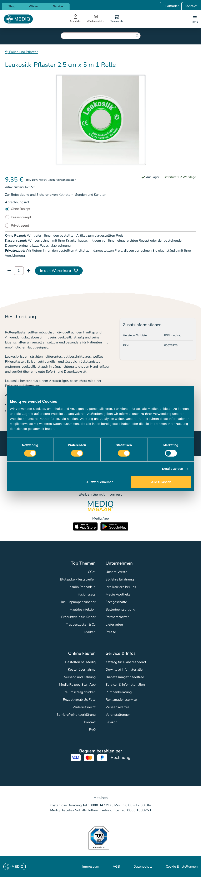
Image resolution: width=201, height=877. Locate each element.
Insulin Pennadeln (82, 587)
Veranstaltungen (118, 714)
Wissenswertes (118, 707)
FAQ (92, 729)
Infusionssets (86, 594)
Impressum (90, 866)
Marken (90, 632)
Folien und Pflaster (23, 52)
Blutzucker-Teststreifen (78, 579)
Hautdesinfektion (83, 609)
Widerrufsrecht (84, 707)
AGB (116, 866)
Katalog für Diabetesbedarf (126, 662)
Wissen (34, 6)
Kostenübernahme (82, 669)
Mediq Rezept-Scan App (77, 684)
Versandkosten (66, 180)
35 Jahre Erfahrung (120, 579)
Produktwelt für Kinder (78, 617)
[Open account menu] (75, 19)
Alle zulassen (161, 482)
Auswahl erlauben (99, 482)
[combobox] (101, 35)
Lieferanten (114, 624)
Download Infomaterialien (125, 669)
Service (58, 6)
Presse (111, 632)
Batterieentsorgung (120, 609)
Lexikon (111, 722)
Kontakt (191, 6)
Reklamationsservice (121, 699)
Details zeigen (172, 468)
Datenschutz (143, 866)
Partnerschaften (118, 617)
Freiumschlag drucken (79, 692)
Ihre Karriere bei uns (121, 587)
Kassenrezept (21, 217)
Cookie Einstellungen (182, 866)
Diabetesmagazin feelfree (125, 677)
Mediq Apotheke (118, 594)
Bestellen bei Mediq (80, 662)
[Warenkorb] (116, 19)
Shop (11, 6)
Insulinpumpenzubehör (78, 602)
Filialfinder (171, 6)
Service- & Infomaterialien (125, 684)
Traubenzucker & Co (81, 624)
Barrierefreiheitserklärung (76, 714)
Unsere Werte (116, 572)
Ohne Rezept (20, 209)
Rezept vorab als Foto (79, 699)
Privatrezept (20, 225)
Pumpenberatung (119, 692)
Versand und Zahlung (80, 677)
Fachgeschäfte (116, 602)
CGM (92, 572)
